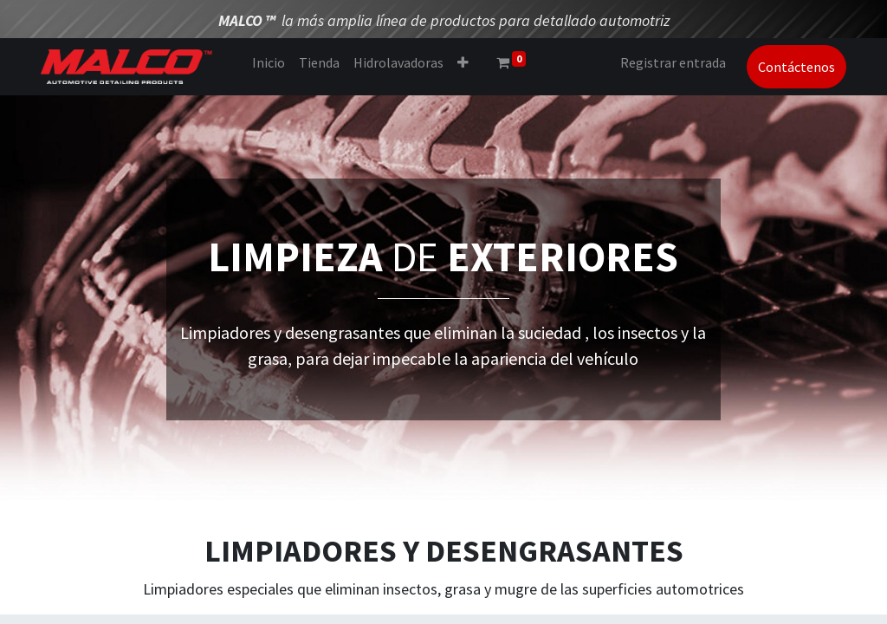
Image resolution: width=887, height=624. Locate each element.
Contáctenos (796, 66)
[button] (463, 62)
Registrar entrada (673, 62)
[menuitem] (268, 62)
